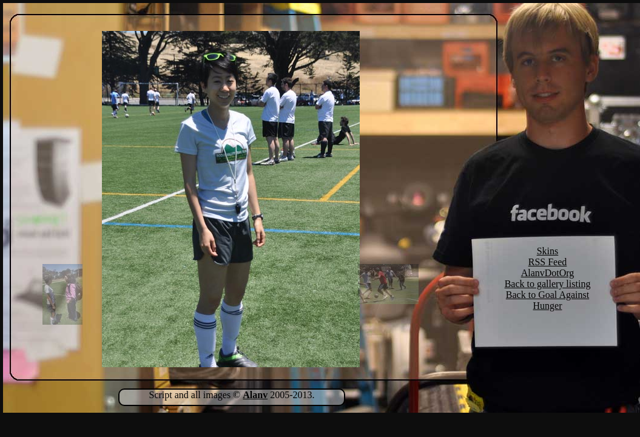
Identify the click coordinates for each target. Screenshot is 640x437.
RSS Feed (547, 262)
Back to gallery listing (548, 284)
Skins (548, 251)
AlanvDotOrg (547, 273)
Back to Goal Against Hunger (547, 300)
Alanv (255, 395)
